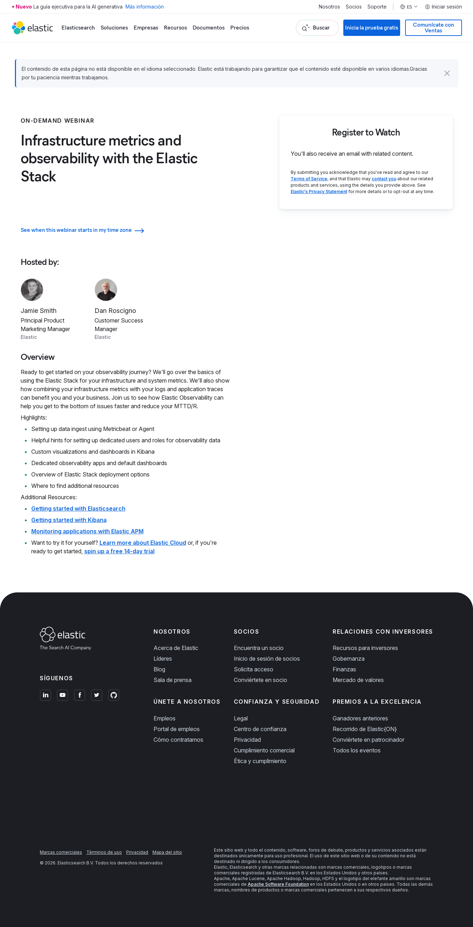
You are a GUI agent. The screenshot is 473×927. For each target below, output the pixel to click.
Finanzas (344, 669)
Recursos (175, 27)
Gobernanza (349, 658)
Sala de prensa (173, 679)
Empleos (165, 718)
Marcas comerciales (61, 852)
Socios (354, 6)
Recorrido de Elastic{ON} (365, 728)
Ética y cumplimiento (260, 760)
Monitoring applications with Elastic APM (87, 531)
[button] (447, 73)
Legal (241, 718)
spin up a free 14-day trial (119, 551)
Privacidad (247, 739)
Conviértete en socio (260, 679)
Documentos (209, 27)
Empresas (146, 27)
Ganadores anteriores (360, 718)
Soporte (377, 6)
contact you (384, 178)
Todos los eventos (357, 750)
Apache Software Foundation (278, 884)
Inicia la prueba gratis (371, 27)
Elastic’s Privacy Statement (319, 191)
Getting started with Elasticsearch (78, 508)
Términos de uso (104, 852)
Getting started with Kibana (69, 519)
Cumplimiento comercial (264, 750)
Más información (144, 7)
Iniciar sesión (443, 7)
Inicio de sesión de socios (267, 658)
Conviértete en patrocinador (368, 739)
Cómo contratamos (178, 739)
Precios (239, 27)
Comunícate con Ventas (433, 27)
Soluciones (114, 27)
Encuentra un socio (259, 647)
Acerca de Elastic (176, 647)
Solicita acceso (253, 669)
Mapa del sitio (167, 852)
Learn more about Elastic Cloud (143, 542)
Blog (159, 669)
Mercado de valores (358, 679)
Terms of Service (309, 178)
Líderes (163, 658)
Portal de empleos (177, 728)
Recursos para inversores (365, 647)
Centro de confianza (260, 728)
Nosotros (329, 6)
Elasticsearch (78, 27)
